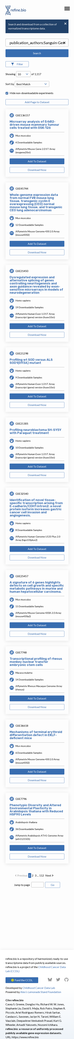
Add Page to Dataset (37, 102)
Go (52, 884)
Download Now (37, 169)
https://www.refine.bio (25, 1037)
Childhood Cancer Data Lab (39, 987)
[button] (67, 9)
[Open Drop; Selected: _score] (32, 84)
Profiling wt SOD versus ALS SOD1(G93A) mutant (31, 361)
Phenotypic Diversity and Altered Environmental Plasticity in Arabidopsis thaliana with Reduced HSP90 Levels (36, 809)
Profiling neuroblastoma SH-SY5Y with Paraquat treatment (35, 431)
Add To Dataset (37, 161)
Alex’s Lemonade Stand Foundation (40, 991)
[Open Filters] (17, 64)
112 (41, 875)
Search (37, 53)
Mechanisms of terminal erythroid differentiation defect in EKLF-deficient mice (36, 735)
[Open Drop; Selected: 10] (23, 74)
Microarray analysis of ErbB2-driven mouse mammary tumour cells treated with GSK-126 (34, 125)
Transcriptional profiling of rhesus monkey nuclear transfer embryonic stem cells (36, 662)
